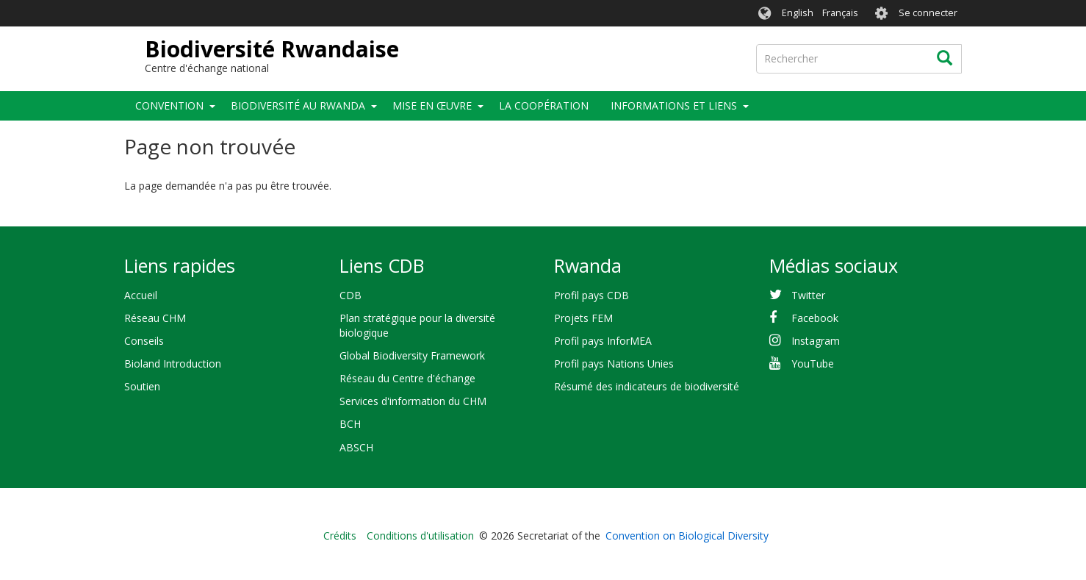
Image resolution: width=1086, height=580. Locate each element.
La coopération (544, 105)
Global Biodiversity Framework (412, 355)
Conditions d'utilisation (420, 536)
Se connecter (928, 13)
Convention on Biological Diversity (687, 536)
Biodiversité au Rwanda (298, 105)
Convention (169, 105)
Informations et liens (674, 105)
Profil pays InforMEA (603, 341)
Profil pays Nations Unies (614, 363)
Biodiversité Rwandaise (272, 49)
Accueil (140, 295)
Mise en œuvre (432, 105)
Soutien (142, 386)
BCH (350, 424)
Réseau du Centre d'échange (407, 378)
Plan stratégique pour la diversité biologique (417, 325)
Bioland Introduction (172, 363)
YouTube (812, 363)
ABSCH (356, 447)
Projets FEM (583, 318)
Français (840, 13)
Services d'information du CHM (412, 401)
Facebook (814, 318)
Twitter (808, 295)
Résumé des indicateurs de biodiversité (646, 386)
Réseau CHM (155, 318)
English (797, 13)
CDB (350, 295)
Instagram (815, 341)
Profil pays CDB (591, 295)
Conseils (144, 341)
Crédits (339, 536)
